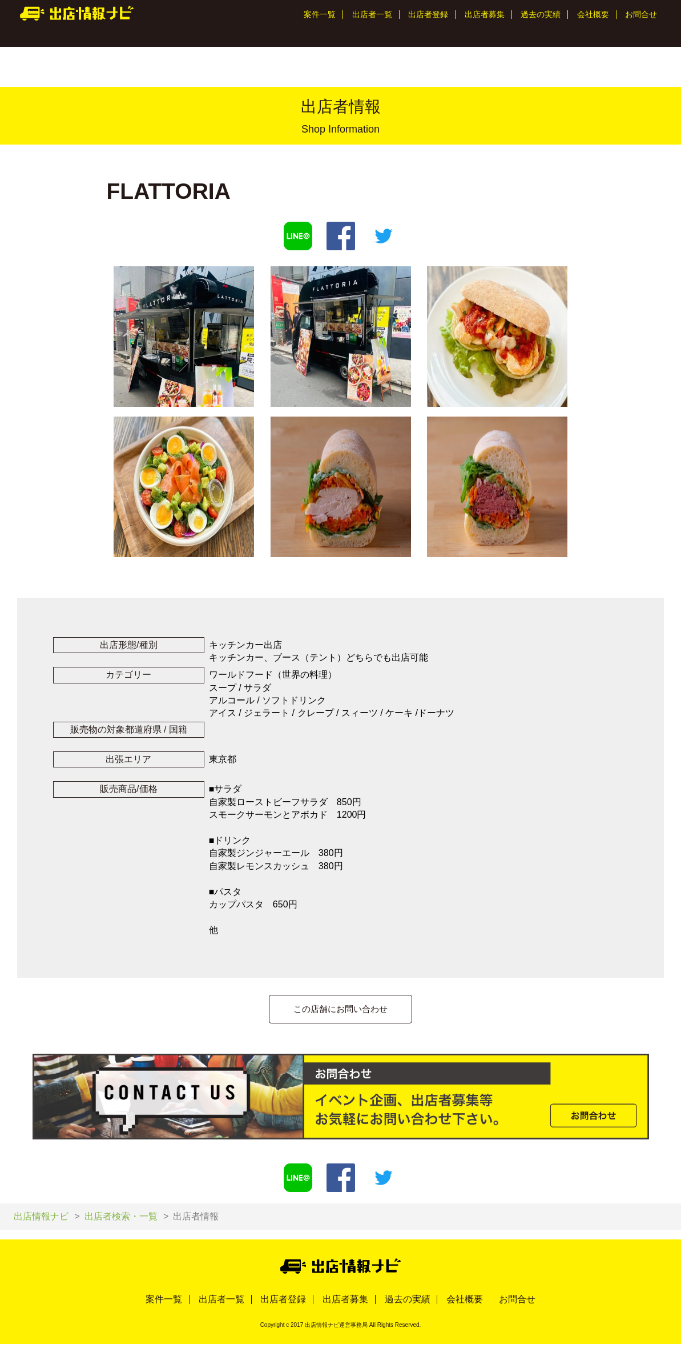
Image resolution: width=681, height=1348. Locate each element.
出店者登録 (428, 14)
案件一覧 (320, 14)
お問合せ (641, 14)
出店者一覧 (372, 14)
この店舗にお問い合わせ (341, 1009)
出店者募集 (485, 14)
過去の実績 (541, 14)
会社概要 (593, 14)
